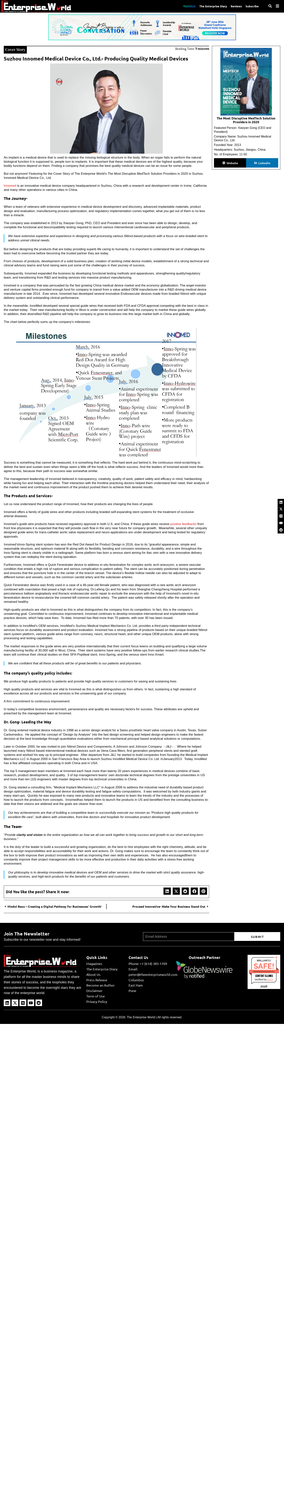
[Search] (270, 6)
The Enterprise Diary (213, 6)
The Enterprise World (141, 1017)
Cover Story (15, 49)
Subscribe (252, 6)
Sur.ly (270, 979)
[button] (167, 891)
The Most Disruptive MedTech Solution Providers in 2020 (246, 120)
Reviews (236, 6)
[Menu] (277, 6)
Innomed (10, 185)
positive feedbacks (183, 524)
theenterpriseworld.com (263, 971)
